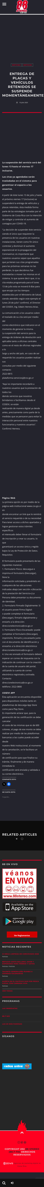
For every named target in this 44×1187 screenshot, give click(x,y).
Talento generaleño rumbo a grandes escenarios (17, 973)
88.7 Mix (6, 1016)
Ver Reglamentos (22, 935)
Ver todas (7, 991)
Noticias (16, 65)
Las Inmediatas (9, 1008)
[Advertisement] (22, 36)
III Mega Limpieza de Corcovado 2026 (20, 954)
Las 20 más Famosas (12, 1024)
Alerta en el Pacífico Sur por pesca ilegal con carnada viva (20, 982)
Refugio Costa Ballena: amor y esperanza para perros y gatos (18, 963)
